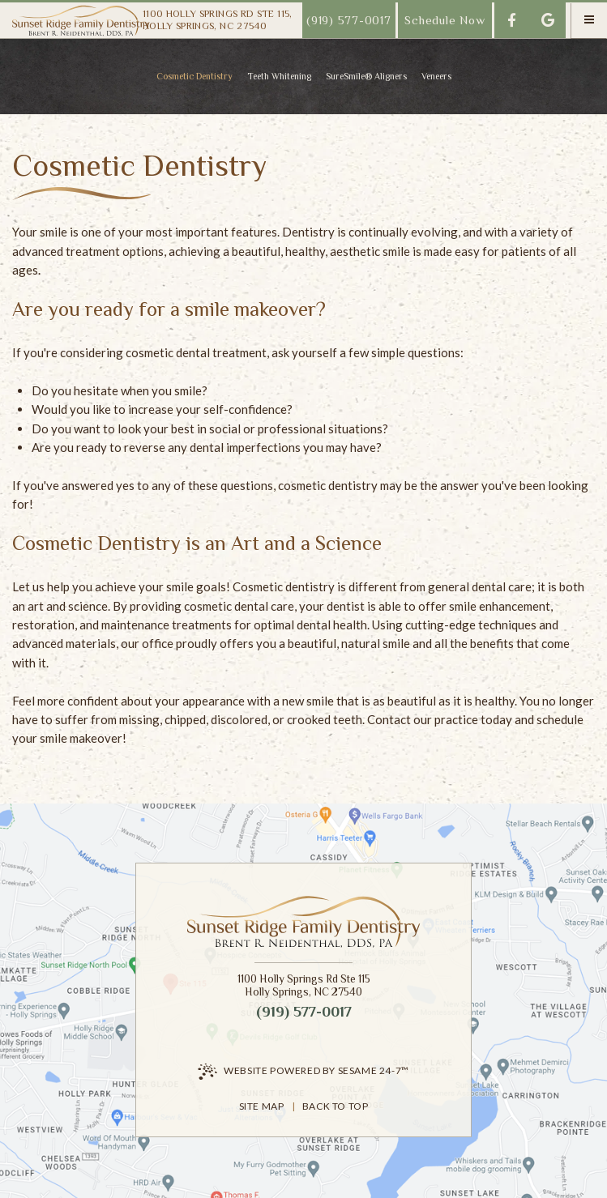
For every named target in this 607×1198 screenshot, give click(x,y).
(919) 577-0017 (348, 20)
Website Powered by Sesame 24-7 (303, 1072)
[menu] (589, 20)
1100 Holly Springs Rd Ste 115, (218, 20)
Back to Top (335, 1106)
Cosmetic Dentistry (194, 76)
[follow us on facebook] (512, 20)
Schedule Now (444, 20)
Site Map (261, 1106)
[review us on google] (548, 20)
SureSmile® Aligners (366, 76)
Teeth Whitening (279, 76)
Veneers (436, 76)
